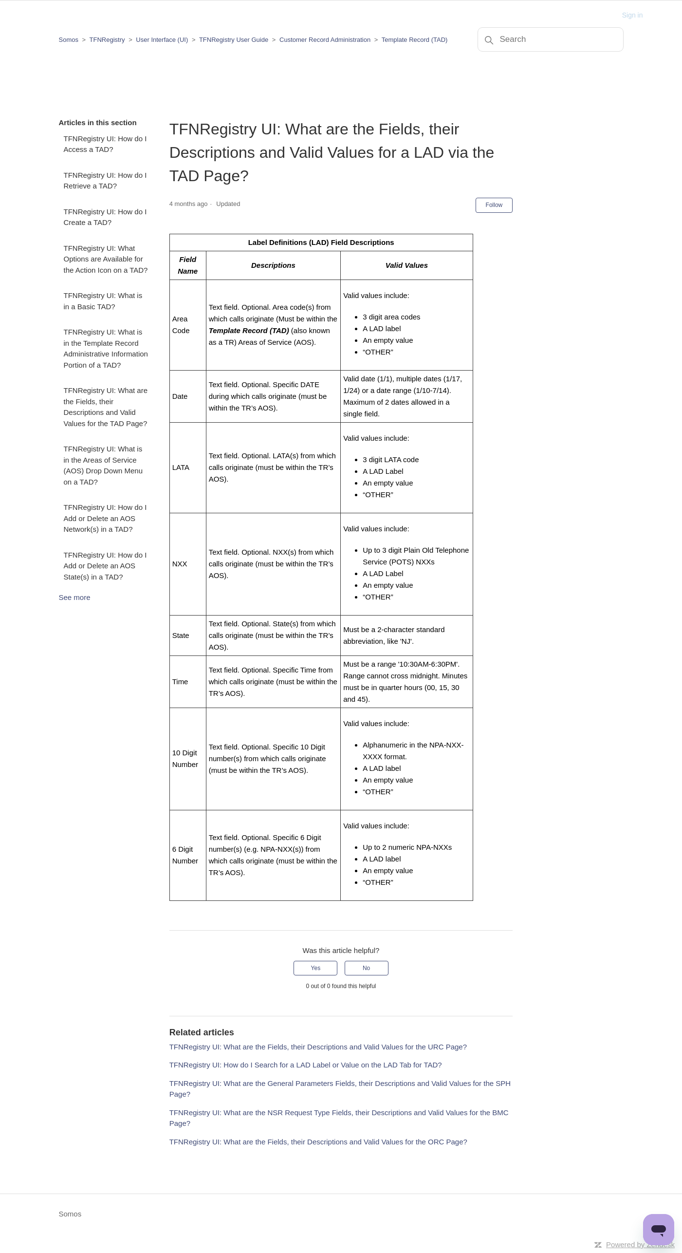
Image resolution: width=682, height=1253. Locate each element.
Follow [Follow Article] (494, 205)
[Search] (551, 39)
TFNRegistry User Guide (233, 39)
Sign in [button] (632, 15)
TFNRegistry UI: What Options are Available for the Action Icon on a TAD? (106, 259)
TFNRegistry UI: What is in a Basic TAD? (103, 301)
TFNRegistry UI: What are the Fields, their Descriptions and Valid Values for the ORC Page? (318, 1142)
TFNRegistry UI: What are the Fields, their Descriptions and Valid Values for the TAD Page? (106, 407)
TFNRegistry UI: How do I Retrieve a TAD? (105, 180)
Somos (68, 39)
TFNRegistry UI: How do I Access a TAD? (105, 144)
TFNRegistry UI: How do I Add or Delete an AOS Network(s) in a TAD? (105, 518)
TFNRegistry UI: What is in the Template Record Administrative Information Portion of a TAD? (106, 348)
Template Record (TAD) (415, 39)
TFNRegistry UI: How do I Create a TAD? (105, 217)
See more (75, 597)
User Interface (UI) (162, 39)
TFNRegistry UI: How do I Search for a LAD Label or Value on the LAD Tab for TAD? (305, 1065)
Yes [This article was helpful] (316, 968)
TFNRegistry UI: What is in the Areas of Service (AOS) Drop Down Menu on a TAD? (103, 465)
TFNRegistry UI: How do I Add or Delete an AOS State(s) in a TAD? (105, 566)
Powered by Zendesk (640, 1244)
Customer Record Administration (324, 39)
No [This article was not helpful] (366, 968)
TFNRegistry (108, 39)
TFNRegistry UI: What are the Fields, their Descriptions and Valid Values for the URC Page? (318, 1047)
